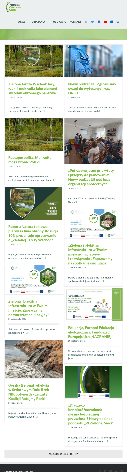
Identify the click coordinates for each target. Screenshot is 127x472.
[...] (43, 111)
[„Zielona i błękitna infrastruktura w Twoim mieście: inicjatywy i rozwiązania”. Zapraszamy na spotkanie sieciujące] (93, 223)
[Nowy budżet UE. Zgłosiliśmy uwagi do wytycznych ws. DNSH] (93, 61)
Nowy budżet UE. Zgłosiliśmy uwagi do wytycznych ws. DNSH (92, 88)
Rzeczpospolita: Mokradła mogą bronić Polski (29, 159)
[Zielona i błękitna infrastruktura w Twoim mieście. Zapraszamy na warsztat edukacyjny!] (34, 279)
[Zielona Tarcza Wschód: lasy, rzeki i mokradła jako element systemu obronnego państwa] (34, 61)
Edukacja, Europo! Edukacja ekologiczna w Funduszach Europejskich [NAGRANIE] (91, 332)
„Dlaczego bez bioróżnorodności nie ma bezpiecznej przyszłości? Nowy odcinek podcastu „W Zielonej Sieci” (90, 414)
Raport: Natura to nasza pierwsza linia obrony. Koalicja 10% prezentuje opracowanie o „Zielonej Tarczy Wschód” (33, 233)
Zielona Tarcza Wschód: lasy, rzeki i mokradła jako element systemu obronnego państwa (32, 88)
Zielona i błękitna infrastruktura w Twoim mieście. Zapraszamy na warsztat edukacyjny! (28, 308)
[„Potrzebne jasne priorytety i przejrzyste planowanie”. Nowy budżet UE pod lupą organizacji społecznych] (93, 141)
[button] (118, 21)
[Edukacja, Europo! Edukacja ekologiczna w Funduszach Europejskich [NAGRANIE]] (93, 304)
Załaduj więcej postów (63, 454)
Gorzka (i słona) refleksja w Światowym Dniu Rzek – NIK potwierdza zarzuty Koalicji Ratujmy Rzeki (30, 392)
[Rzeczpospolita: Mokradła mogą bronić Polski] (34, 134)
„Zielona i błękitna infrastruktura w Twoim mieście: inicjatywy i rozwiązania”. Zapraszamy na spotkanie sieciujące (90, 254)
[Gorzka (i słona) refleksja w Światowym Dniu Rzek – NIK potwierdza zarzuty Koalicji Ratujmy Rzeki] (34, 359)
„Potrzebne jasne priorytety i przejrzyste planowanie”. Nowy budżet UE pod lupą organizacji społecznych (91, 177)
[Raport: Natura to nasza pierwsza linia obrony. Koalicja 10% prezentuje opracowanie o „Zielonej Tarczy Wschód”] (34, 203)
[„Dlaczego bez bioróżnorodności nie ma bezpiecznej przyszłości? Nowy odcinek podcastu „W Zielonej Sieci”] (93, 381)
